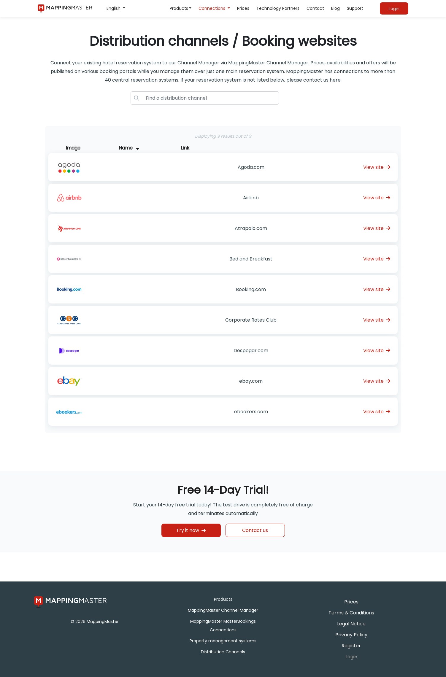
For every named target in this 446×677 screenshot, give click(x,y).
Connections (212, 8)
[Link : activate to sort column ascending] (367, 148)
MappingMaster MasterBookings (223, 621)
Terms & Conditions (351, 612)
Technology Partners (277, 8)
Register (351, 645)
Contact (315, 8)
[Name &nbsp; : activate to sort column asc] (249, 148)
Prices (243, 8)
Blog (335, 8)
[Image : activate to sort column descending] (103, 148)
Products (179, 8)
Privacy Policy (351, 634)
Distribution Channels (223, 652)
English (114, 8)
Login (351, 656)
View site (376, 167)
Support (355, 8)
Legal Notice (351, 623)
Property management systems (223, 641)
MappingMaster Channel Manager (223, 610)
